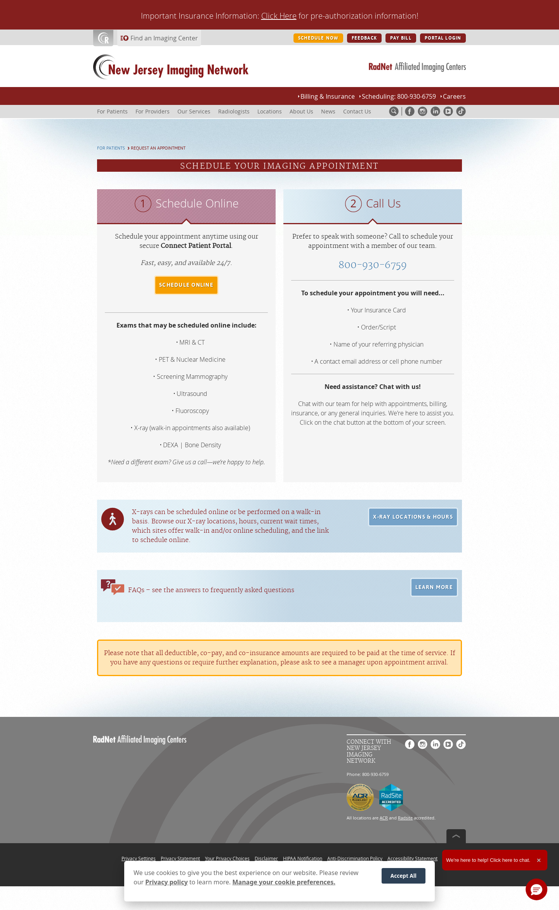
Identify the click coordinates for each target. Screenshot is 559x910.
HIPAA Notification (302, 858)
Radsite (405, 818)
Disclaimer (266, 858)
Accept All (404, 875)
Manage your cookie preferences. (284, 882)
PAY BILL (400, 38)
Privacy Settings (139, 858)
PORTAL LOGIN (443, 38)
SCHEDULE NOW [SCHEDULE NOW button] (318, 38)
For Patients (111, 148)
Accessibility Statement (412, 858)
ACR (384, 818)
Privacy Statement (180, 858)
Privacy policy (166, 882)
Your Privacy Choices (227, 858)
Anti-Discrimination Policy (354, 858)
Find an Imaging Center (164, 38)
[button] (413, 517)
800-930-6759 (373, 265)
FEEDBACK (364, 38)
